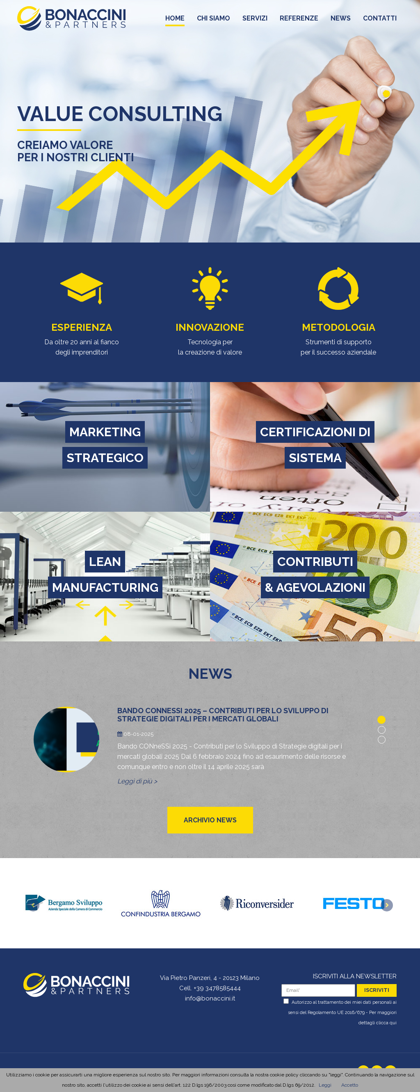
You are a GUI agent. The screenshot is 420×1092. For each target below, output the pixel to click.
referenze (299, 20)
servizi (254, 20)
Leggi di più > (137, 781)
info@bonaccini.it (210, 998)
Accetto (349, 1085)
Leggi (325, 1085)
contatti (380, 20)
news (341, 20)
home (175, 20)
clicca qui (386, 1023)
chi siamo (213, 20)
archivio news (210, 820)
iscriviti (376, 990)
